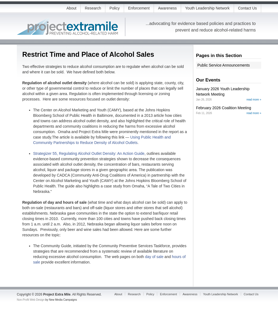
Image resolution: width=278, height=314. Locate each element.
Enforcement (139, 8)
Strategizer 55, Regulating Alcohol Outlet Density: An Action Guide (88, 153)
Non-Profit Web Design (31, 299)
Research (93, 8)
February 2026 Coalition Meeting (223, 108)
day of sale (154, 257)
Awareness (167, 8)
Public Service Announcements (223, 65)
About (72, 8)
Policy (114, 8)
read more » (254, 99)
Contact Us (247, 8)
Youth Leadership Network (207, 8)
